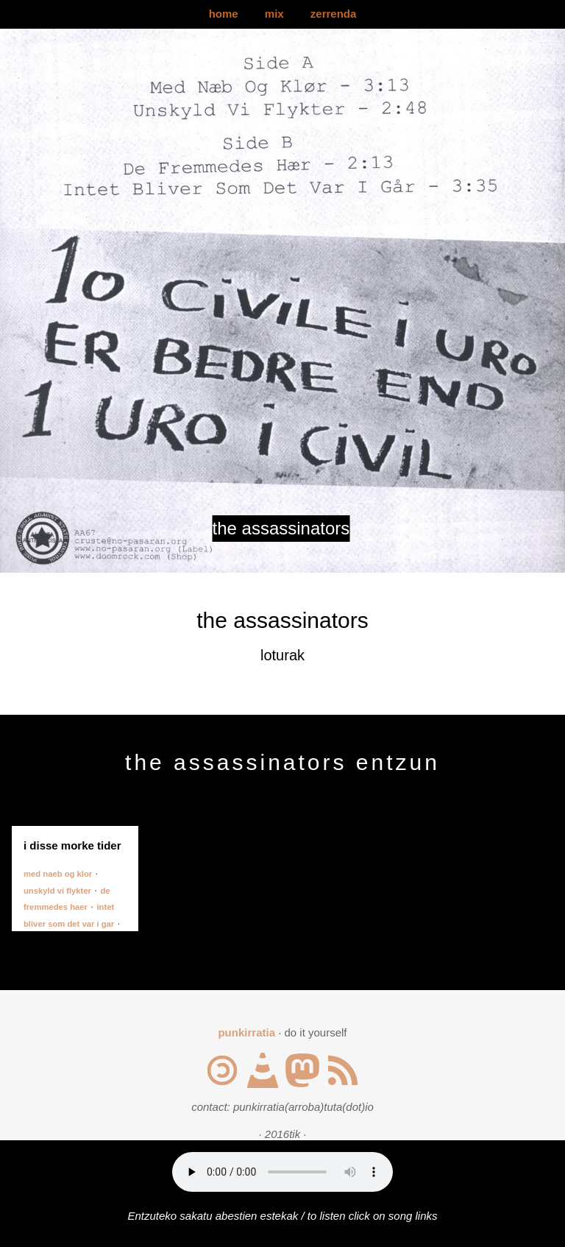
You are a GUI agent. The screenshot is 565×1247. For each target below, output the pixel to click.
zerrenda (333, 13)
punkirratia (246, 1032)
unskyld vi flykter (57, 890)
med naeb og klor (58, 873)
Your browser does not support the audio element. (282, 1172)
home (223, 13)
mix (274, 13)
